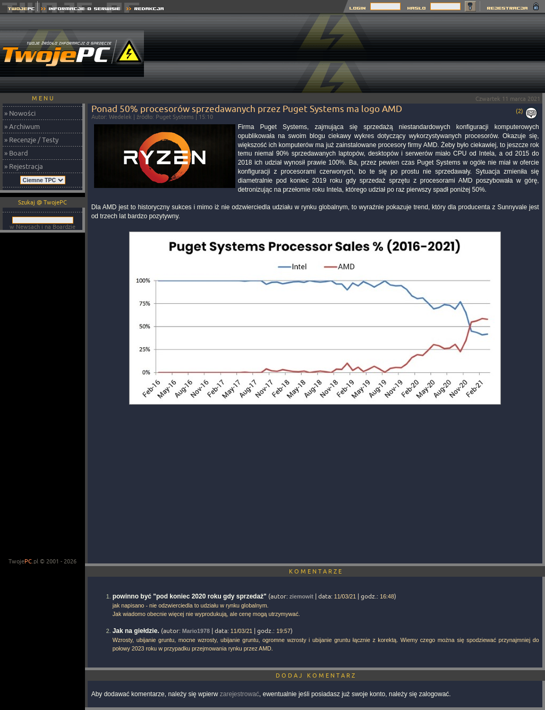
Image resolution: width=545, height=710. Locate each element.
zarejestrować (239, 694)
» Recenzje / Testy (31, 139)
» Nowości (20, 113)
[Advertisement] (493, 53)
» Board (16, 153)
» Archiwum (22, 126)
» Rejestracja (23, 166)
